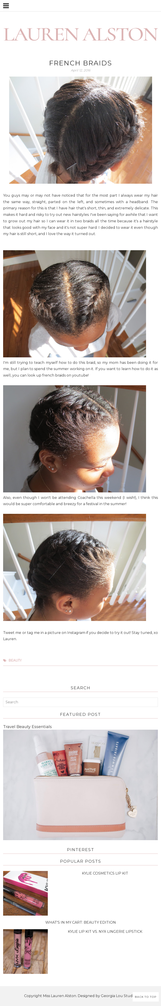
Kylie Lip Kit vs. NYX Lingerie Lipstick (105, 931)
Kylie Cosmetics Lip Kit (105, 873)
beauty (15, 660)
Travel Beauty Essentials (27, 726)
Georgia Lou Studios (119, 996)
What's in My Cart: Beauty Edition (80, 922)
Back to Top (146, 996)
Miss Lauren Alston (59, 996)
